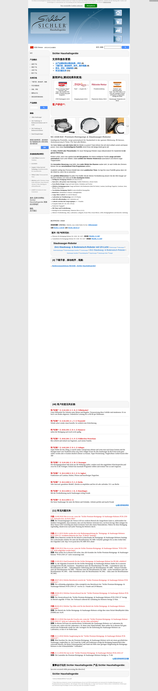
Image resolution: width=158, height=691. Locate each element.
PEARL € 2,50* (96, 239)
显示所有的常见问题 (121, 659)
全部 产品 (34, 70)
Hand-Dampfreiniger (37, 134)
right (128, 126)
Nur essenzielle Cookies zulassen (71, 6)
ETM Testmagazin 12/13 (63, 99)
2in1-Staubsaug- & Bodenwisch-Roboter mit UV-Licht (39, 122)
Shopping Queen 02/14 (80, 99)
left (52, 126)
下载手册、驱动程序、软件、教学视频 (70, 66)
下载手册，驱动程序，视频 (39, 82)
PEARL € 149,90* (59, 228)
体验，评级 (34, 89)
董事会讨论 (34, 93)
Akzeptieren (91, 6)
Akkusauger (92, 225)
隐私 (31, 208)
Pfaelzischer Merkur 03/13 (99, 99)
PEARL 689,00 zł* (74, 228)
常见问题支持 (60, 71)
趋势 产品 (34, 64)
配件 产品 (34, 73)
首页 (97, 47)
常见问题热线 (35, 85)
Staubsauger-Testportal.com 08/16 (117, 99)
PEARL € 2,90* (94, 236)
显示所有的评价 (123, 505)
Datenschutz (107, 2)
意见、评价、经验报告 (64, 68)
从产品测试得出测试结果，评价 (68, 63)
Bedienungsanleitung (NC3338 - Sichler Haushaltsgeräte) (74, 266)
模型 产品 (34, 67)
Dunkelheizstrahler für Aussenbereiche (39, 169)
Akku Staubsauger (36, 117)
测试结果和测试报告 (37, 97)
